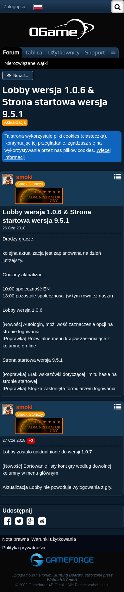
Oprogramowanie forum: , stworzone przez (62, 577)
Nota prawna (15, 539)
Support (95, 52)
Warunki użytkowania (53, 539)
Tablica (33, 52)
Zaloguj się (15, 6)
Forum (11, 52)
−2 (30, 440)
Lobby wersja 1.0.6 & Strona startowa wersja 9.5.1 (55, 102)
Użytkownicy (63, 52)
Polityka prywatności (23, 547)
